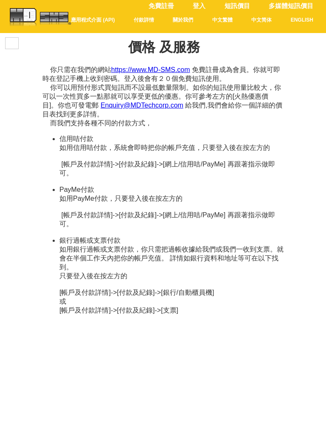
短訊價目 (237, 6)
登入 (199, 6)
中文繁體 (222, 20)
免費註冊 (161, 6)
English (302, 20)
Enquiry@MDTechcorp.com (142, 105)
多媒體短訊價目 (291, 6)
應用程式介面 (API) (93, 20)
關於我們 (183, 20)
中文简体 (261, 20)
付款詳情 (144, 20)
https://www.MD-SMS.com (150, 69)
